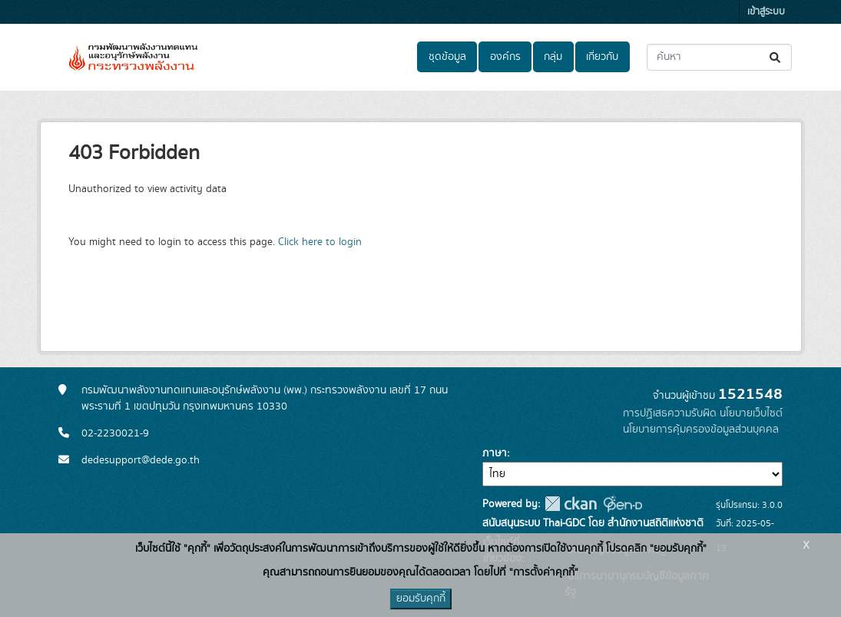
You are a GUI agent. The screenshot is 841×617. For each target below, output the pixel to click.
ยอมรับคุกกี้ (420, 598)
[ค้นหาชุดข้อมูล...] (719, 57)
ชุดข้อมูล (447, 57)
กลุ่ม (553, 57)
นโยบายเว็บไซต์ (751, 413)
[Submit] (776, 57)
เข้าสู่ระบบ (766, 12)
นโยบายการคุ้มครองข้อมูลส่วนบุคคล (701, 429)
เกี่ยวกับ (602, 57)
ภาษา (494, 453)
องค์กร (505, 57)
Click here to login (320, 242)
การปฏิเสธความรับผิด (670, 413)
